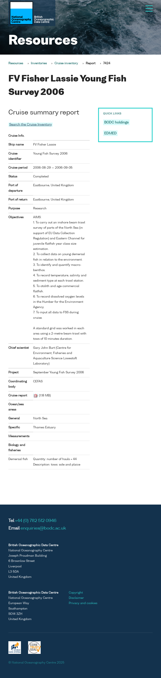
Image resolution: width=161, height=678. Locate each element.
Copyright (76, 592)
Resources (15, 63)
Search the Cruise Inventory (30, 124)
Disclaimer (76, 598)
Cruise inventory (66, 63)
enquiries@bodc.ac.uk (43, 528)
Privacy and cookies (83, 603)
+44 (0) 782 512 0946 (35, 521)
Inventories (39, 63)
